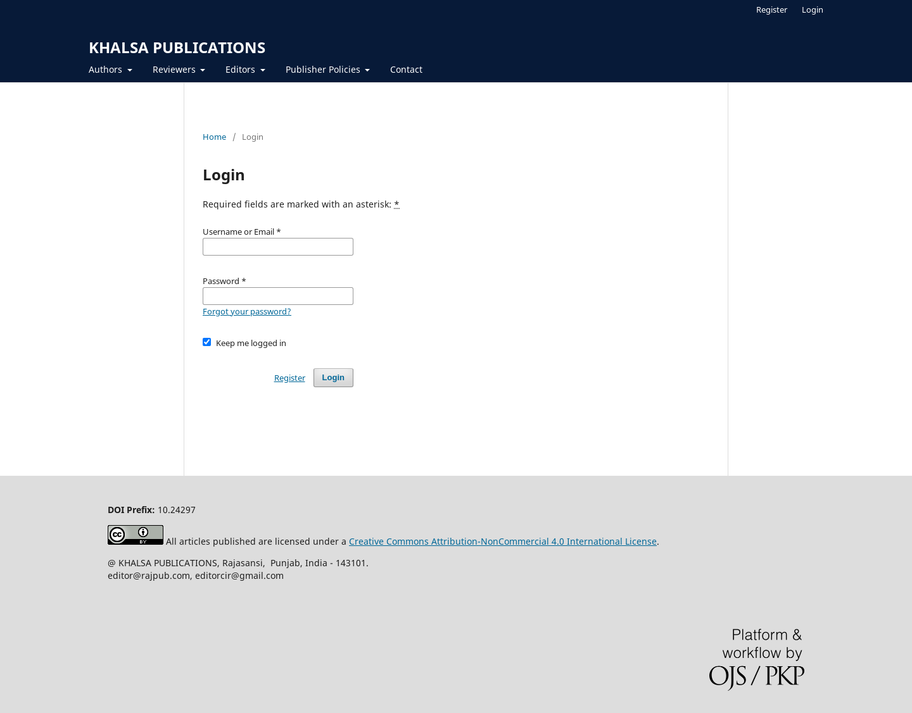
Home (214, 136)
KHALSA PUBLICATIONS (177, 47)
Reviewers (175, 69)
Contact (406, 69)
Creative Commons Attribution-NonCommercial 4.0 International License (503, 541)
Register (771, 9)
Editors (241, 69)
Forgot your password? (247, 311)
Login (812, 9)
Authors (107, 69)
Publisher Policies (324, 69)
